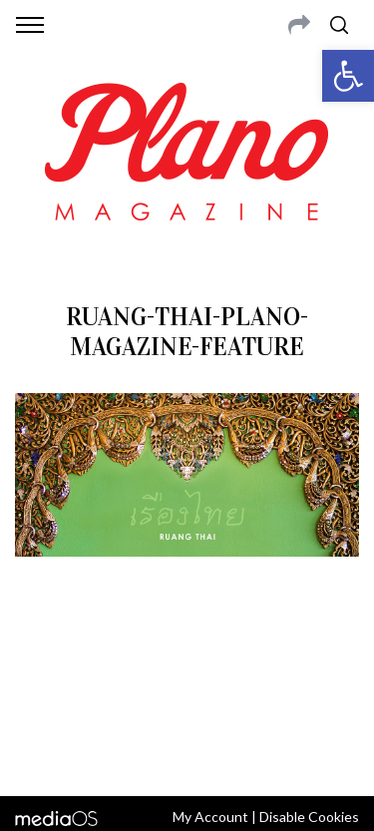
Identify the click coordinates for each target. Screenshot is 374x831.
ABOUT (38, 652)
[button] (348, 76)
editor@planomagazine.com (187, 700)
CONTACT (97, 652)
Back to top (187, 754)
